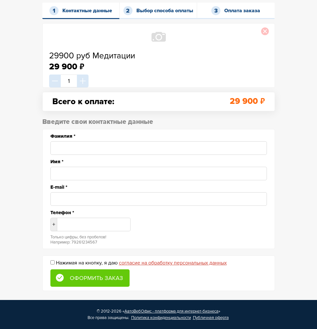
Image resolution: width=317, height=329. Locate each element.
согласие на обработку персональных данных (173, 263)
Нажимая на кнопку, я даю (141, 263)
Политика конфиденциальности (161, 317)
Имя (56, 161)
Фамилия (62, 136)
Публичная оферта (211, 317)
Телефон (62, 212)
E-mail (58, 187)
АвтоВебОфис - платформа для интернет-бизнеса (171, 311)
